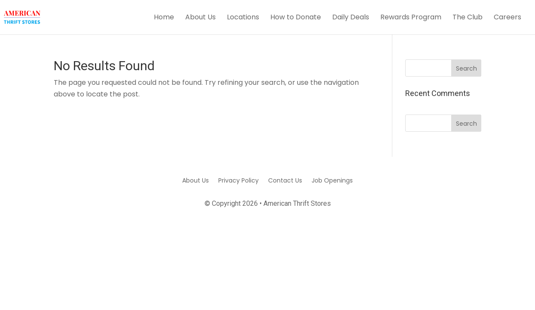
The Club (467, 18)
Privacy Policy (238, 179)
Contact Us (285, 179)
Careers (507, 18)
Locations (243, 18)
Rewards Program (410, 18)
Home (164, 18)
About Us (200, 18)
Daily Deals (350, 18)
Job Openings (332, 179)
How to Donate (295, 18)
